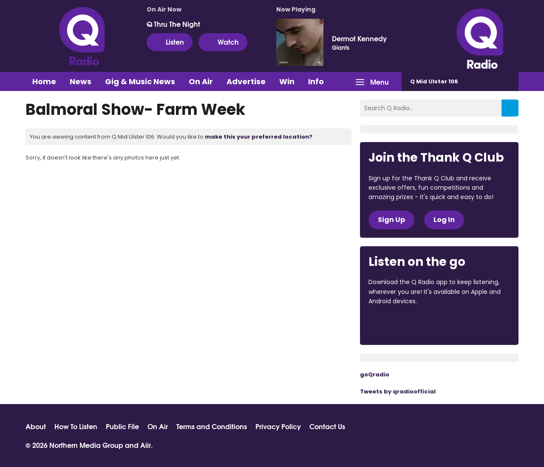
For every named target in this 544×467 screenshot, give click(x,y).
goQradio (374, 374)
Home (44, 81)
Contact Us (327, 426)
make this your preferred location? (258, 137)
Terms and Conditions (211, 426)
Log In (444, 220)
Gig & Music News (140, 81)
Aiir (145, 444)
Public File (122, 426)
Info (316, 81)
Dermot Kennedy (359, 38)
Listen (169, 41)
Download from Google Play (472, 324)
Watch (223, 41)
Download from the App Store (401, 324)
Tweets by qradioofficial (398, 391)
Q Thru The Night (173, 24)
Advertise (246, 81)
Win (287, 81)
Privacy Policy (278, 426)
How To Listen (75, 426)
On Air (201, 81)
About (36, 426)
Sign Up (391, 220)
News (80, 81)
